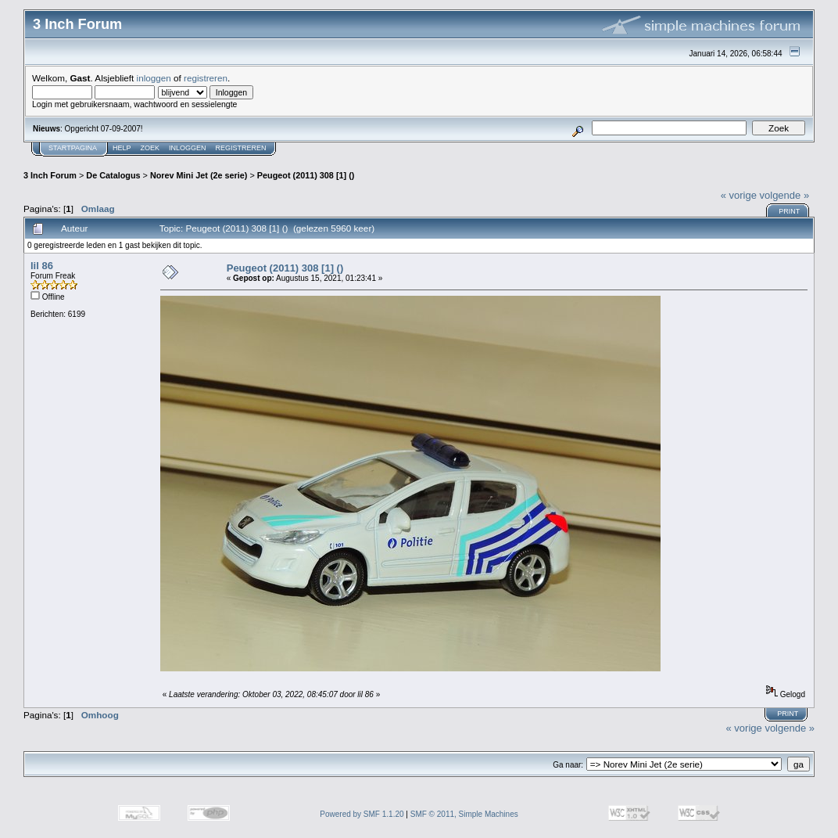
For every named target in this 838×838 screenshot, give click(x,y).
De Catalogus (113, 175)
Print (789, 211)
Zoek (150, 148)
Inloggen (187, 148)
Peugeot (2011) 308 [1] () (306, 175)
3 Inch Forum (50, 175)
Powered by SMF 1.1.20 (361, 814)
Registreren (241, 148)
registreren (205, 78)
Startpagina (72, 148)
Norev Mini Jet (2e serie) (199, 175)
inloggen (154, 78)
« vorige (739, 195)
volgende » (785, 195)
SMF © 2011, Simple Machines (464, 814)
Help (122, 148)
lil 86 (41, 266)
